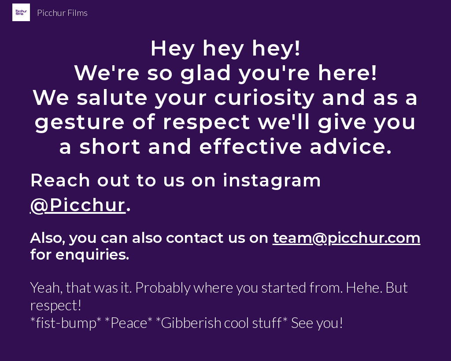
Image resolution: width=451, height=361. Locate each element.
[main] (225, 180)
